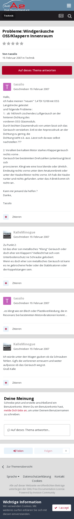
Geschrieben (31, 89)
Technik (30, 58)
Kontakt (59, 476)
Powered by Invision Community (37, 492)
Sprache (13, 476)
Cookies (37, 481)
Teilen (18, 451)
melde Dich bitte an (15, 410)
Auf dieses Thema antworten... (28, 430)
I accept (61, 508)
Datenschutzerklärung (37, 476)
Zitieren (17, 217)
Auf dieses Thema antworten (37, 70)
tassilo (12, 54)
